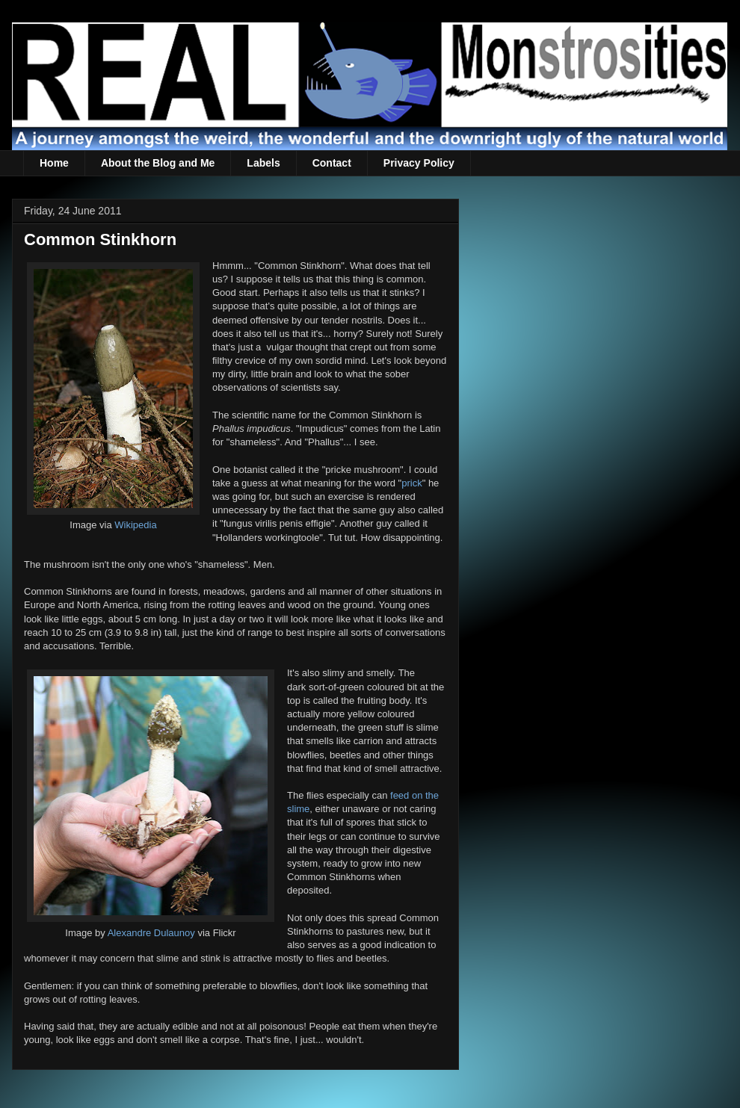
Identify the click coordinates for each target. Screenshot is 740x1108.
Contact (331, 163)
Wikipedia (135, 524)
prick (411, 483)
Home (54, 163)
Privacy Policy (418, 163)
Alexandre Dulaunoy (151, 932)
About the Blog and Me (158, 163)
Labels (263, 163)
